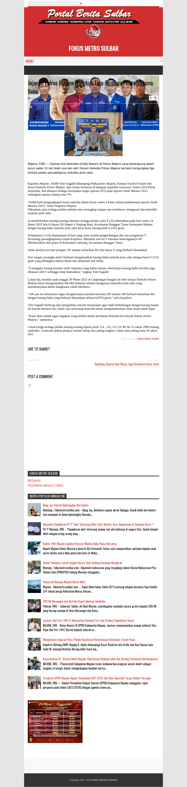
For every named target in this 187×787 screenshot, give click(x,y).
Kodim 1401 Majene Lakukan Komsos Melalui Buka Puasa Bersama (80, 544)
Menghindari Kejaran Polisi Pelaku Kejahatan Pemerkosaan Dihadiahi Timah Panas (89, 639)
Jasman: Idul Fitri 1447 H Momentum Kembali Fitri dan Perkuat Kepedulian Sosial (88, 620)
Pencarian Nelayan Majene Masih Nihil (64, 582)
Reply (33, 98)
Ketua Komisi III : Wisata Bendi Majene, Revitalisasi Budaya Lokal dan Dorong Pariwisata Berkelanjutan (100, 659)
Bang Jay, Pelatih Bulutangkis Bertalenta (65, 505)
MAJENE (44, 98)
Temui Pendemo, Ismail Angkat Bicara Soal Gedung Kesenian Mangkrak (82, 563)
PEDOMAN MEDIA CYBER (45, 485)
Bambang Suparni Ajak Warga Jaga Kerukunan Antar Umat (127, 364)
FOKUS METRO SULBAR (94, 48)
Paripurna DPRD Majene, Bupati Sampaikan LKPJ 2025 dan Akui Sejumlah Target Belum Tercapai (97, 678)
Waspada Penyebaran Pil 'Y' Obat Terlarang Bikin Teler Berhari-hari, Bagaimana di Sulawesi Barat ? (98, 524)
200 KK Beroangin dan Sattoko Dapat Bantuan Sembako (74, 601)
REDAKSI (34, 480)
